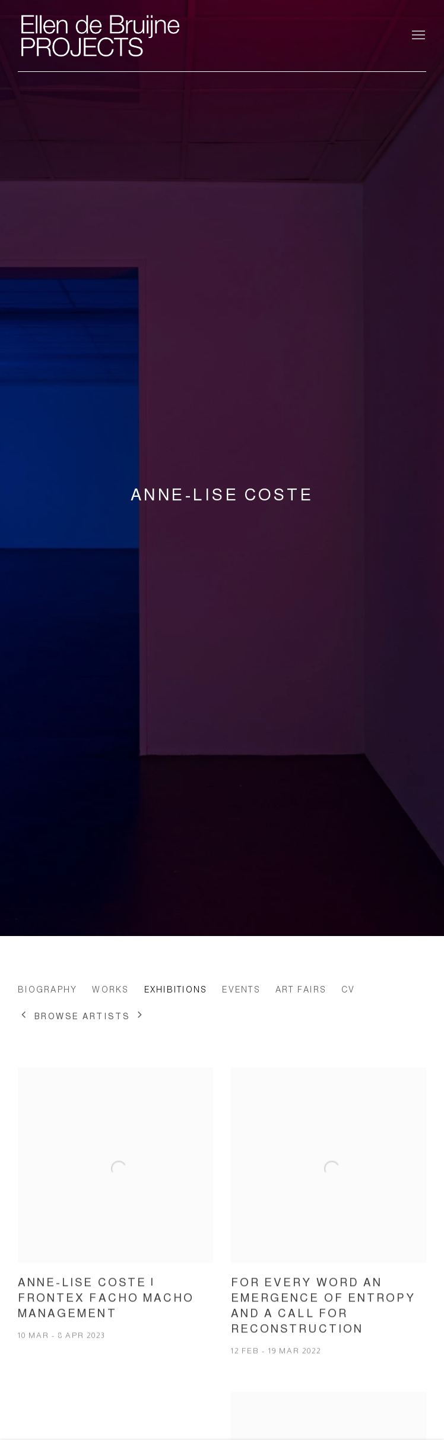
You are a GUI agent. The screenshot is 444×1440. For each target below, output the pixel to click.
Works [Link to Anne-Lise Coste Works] (110, 989)
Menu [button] (417, 36)
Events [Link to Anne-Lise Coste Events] (241, 989)
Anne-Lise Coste (222, 495)
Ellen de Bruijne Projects (136, 35)
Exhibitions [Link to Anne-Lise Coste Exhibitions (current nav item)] (176, 989)
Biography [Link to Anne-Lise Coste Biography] (47, 989)
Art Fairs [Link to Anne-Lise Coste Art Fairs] (300, 989)
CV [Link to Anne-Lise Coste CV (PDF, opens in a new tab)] (348, 989)
